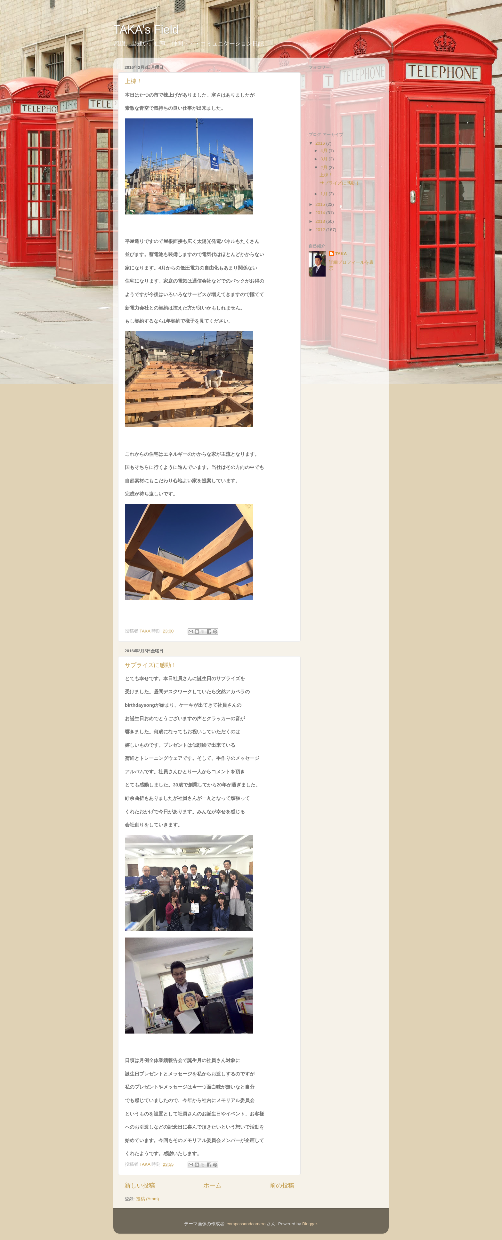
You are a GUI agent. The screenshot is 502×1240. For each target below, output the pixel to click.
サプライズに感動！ (151, 665)
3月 (324, 159)
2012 (320, 229)
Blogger (309, 1223)
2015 (320, 204)
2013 (320, 221)
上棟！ (133, 81)
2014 (320, 212)
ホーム (212, 1185)
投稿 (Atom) (147, 1198)
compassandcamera (246, 1223)
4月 (324, 150)
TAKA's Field (146, 29)
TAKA (341, 253)
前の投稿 (282, 1185)
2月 (324, 167)
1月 (324, 193)
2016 (320, 143)
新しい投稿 (140, 1185)
